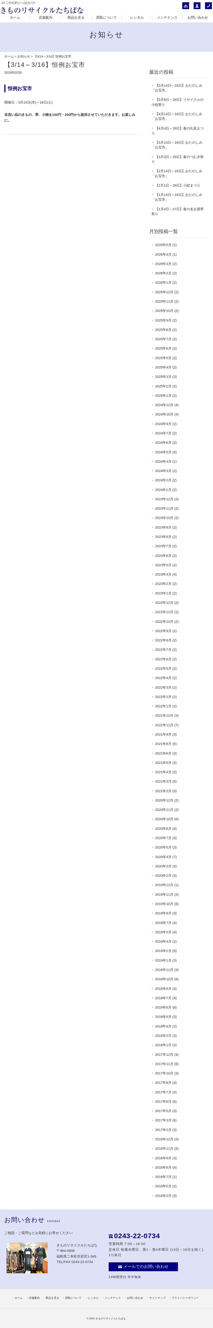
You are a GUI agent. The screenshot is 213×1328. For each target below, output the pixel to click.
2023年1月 (163, 593)
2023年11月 (164, 508)
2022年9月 (163, 631)
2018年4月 (163, 1026)
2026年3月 (163, 264)
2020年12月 (164, 800)
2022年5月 (163, 668)
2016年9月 (163, 1158)
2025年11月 (164, 301)
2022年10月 (164, 621)
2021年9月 (163, 734)
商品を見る (76, 17)
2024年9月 (163, 424)
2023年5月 (163, 565)
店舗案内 (45, 17)
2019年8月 (163, 913)
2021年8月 (163, 744)
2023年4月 (163, 574)
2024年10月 (164, 414)
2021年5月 (163, 763)
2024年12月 (164, 405)
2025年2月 (163, 386)
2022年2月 (163, 697)
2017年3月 (163, 1120)
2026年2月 (163, 273)
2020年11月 (164, 810)
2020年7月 (163, 838)
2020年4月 (163, 857)
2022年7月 (163, 649)
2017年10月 (164, 1073)
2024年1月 (163, 490)
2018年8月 (163, 989)
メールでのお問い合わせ (143, 1266)
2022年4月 (163, 678)
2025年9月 (163, 320)
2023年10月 (164, 518)
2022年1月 (163, 706)
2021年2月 (163, 791)
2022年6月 (163, 659)
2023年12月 (164, 499)
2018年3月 (163, 1036)
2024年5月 (163, 452)
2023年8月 (163, 537)
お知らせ (23, 56)
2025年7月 (163, 339)
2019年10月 (164, 904)
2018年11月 (164, 970)
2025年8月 (163, 330)
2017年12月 (164, 1054)
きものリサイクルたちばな (111, 1318)
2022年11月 (164, 612)
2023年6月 (163, 556)
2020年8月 (163, 828)
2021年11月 (164, 725)
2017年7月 (163, 1092)
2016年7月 (163, 1177)
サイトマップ (157, 1297)
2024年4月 (163, 461)
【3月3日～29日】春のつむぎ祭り (177, 159)
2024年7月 (163, 433)
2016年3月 (163, 1196)
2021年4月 (163, 772)
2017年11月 (164, 1064)
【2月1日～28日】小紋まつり (177, 185)
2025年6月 (163, 348)
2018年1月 (163, 1045)
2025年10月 (164, 311)
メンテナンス (167, 17)
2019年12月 (164, 885)
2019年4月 (163, 941)
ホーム (15, 17)
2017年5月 (163, 1111)
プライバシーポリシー (185, 1297)
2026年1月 (163, 282)
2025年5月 (163, 358)
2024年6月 (163, 442)
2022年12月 (164, 602)
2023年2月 (163, 584)
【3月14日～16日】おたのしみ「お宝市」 (176, 144)
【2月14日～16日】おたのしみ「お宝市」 (176, 173)
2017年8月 (163, 1082)
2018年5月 (163, 1017)
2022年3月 (163, 687)
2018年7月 (163, 998)
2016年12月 (164, 1139)
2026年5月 (163, 245)
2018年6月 (163, 1007)
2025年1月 (163, 395)
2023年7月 (163, 546)
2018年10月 (164, 979)
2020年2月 (163, 875)
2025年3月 (163, 377)
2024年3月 (163, 471)
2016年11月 (164, 1148)
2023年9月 (163, 527)
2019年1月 (163, 960)
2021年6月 (163, 753)
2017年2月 (163, 1130)
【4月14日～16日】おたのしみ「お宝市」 (176, 116)
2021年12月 (164, 715)
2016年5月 (163, 1186)
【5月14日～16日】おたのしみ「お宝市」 (176, 87)
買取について (106, 17)
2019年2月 (163, 951)
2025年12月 (164, 292)
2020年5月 (163, 847)
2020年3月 (163, 866)
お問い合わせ (197, 17)
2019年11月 (164, 894)
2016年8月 (163, 1167)
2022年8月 (163, 640)
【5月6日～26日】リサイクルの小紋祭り (177, 102)
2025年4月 (163, 367)
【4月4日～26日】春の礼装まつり (177, 130)
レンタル (137, 17)
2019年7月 (163, 923)
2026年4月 (163, 254)
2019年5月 (163, 932)
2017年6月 (163, 1101)
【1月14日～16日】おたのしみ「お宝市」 (176, 197)
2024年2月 (163, 480)
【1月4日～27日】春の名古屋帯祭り (177, 211)
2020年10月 (164, 819)
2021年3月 (163, 781)
